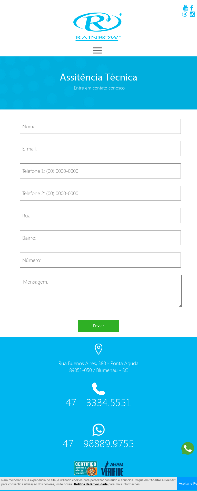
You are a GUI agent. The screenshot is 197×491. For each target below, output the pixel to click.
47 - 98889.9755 (98, 443)
